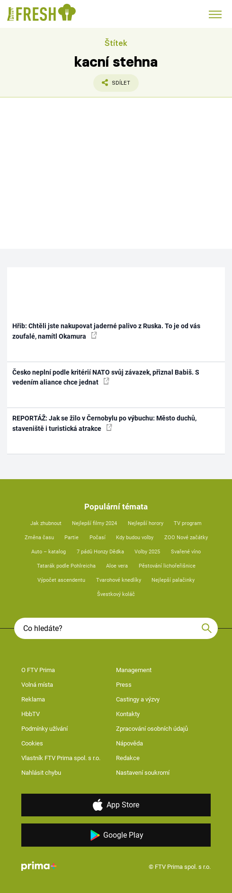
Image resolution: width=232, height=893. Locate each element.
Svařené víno (186, 552)
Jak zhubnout (46, 523)
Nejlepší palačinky (173, 580)
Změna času (39, 537)
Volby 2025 (147, 552)
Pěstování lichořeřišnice (167, 566)
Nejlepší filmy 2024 (94, 523)
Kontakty (128, 714)
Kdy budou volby (134, 537)
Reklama (33, 699)
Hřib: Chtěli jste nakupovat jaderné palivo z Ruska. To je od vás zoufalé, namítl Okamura (106, 331)
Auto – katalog (48, 552)
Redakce (128, 758)
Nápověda (129, 743)
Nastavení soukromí (143, 772)
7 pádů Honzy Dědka (100, 552)
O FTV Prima (38, 670)
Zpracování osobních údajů (152, 728)
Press (124, 684)
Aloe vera (117, 566)
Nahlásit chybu (41, 772)
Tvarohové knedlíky (118, 580)
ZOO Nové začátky (186, 537)
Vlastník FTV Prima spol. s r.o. (60, 758)
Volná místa (37, 684)
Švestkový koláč (116, 594)
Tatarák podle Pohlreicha (66, 566)
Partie (71, 537)
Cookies (32, 743)
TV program (188, 523)
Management (134, 670)
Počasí (97, 537)
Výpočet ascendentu (61, 580)
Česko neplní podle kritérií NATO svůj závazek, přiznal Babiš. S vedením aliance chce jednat (105, 377)
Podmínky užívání (44, 728)
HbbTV (30, 714)
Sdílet (111, 85)
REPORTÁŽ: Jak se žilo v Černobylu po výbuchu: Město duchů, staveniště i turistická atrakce (104, 423)
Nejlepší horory (145, 523)
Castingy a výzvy (138, 699)
